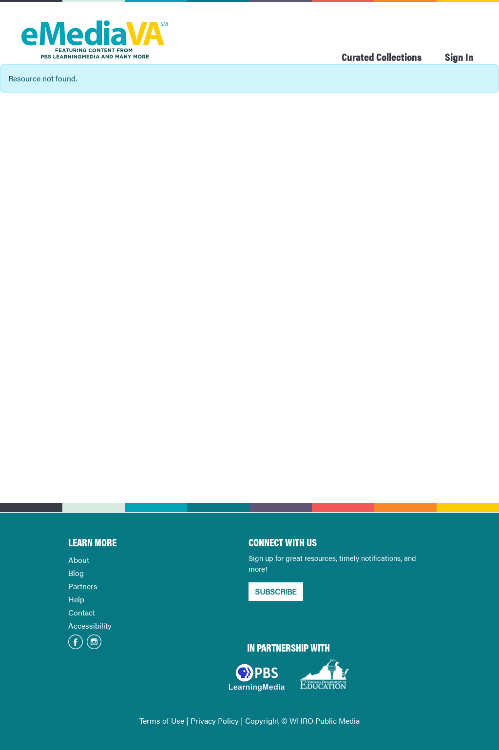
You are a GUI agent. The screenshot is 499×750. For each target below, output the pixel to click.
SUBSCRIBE (276, 591)
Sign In (459, 56)
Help (76, 599)
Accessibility (90, 625)
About (78, 559)
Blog (76, 572)
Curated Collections (382, 56)
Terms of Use (161, 720)
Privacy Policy (215, 720)
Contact (81, 612)
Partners (82, 586)
